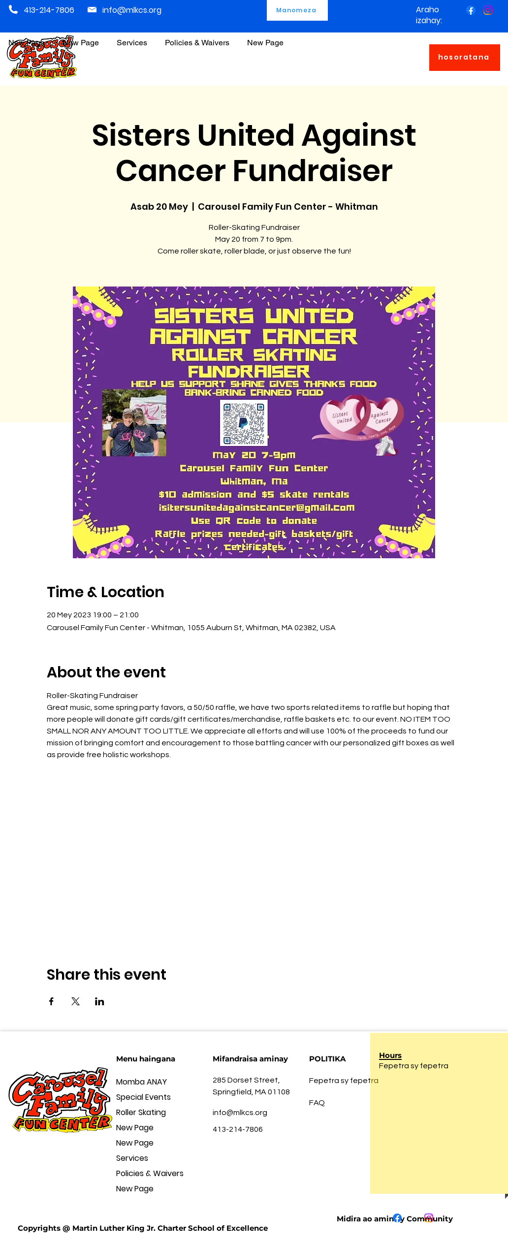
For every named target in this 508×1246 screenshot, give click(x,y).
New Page (135, 1127)
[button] (197, 38)
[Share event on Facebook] (51, 1001)
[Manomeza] (297, 10)
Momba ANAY (141, 1081)
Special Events (143, 1097)
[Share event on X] (75, 1001)
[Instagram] (488, 10)
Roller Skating (141, 1112)
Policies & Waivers (150, 1173)
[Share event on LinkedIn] (99, 1001)
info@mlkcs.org (131, 10)
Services (132, 1158)
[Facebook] (471, 10)
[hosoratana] (464, 57)
